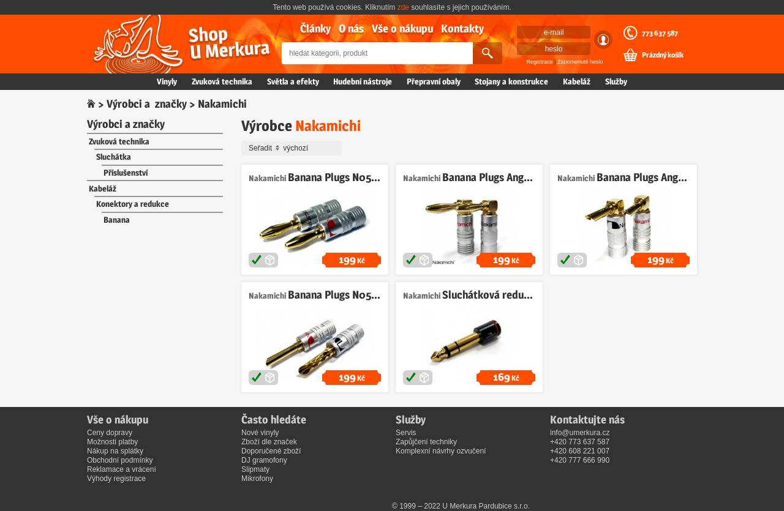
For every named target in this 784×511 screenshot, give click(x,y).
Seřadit (293, 148)
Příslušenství (126, 172)
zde (403, 7)
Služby (616, 81)
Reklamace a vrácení (121, 469)
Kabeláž (576, 81)
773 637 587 (660, 33)
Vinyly (167, 81)
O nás (351, 28)
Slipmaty (255, 469)
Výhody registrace (116, 478)
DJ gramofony (264, 460)
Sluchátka (113, 157)
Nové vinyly (260, 432)
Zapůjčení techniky (426, 442)
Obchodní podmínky (120, 460)
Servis (406, 432)
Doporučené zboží (271, 451)
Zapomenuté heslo (580, 62)
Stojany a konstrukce (511, 81)
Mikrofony (257, 478)
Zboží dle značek (269, 442)
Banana (117, 220)
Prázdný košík (663, 55)
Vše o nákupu (402, 28)
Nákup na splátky (115, 451)
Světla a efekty (293, 81)
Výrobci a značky (147, 103)
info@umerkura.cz (580, 432)
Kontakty (462, 28)
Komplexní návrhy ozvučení (441, 451)
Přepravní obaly (434, 81)
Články (315, 28)
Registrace (540, 62)
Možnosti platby (112, 442)
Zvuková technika (222, 81)
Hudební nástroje (362, 81)
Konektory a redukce (132, 204)
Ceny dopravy (109, 432)
